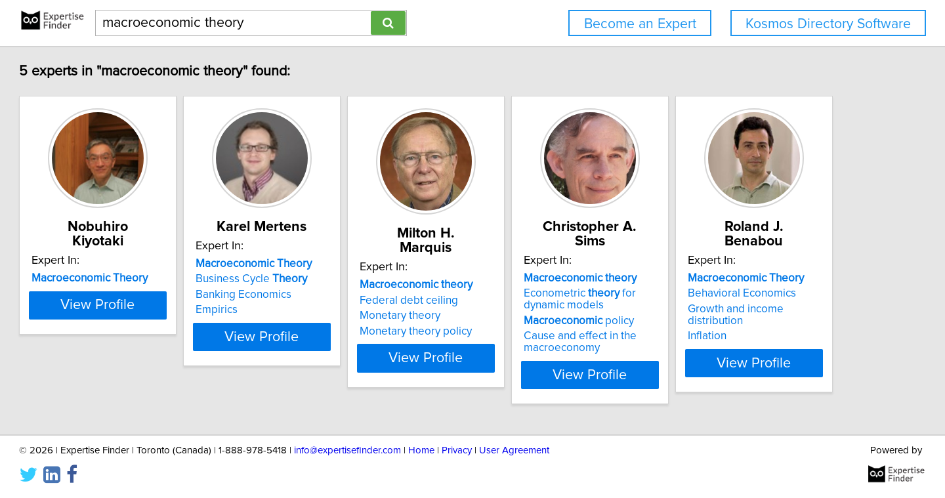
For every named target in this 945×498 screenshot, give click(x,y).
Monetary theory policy (541, 317)
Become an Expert (640, 24)
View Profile (174, 360)
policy (737, 306)
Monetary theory (525, 301)
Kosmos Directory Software (828, 24)
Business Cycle (344, 279)
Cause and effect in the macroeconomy (738, 327)
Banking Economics (336, 295)
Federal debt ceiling (534, 286)
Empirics (309, 310)
